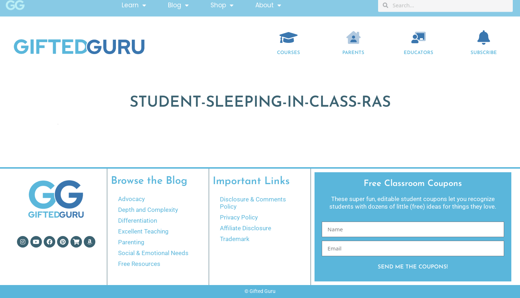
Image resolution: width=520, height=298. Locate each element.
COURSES (288, 52)
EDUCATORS (418, 52)
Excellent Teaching (143, 231)
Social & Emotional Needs (153, 253)
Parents (353, 52)
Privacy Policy (239, 217)
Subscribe (484, 52)
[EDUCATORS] (418, 37)
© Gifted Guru (260, 291)
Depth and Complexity (148, 209)
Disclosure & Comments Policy (253, 203)
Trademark (235, 239)
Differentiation (137, 220)
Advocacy (131, 199)
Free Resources (139, 263)
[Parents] (353, 37)
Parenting (131, 242)
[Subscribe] (484, 37)
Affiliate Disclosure (245, 228)
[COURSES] (288, 37)
